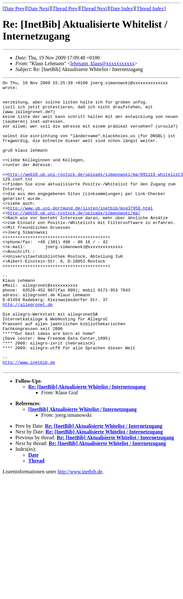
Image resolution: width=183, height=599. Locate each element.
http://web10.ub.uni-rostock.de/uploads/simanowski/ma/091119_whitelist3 (95, 193)
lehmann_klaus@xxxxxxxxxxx (102, 63)
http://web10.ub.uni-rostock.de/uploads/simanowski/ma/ (74, 240)
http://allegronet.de (28, 350)
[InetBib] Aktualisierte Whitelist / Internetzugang (82, 467)
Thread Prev (65, 8)
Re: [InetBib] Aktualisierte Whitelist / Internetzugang (86, 444)
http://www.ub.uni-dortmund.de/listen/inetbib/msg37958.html (80, 234)
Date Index (121, 8)
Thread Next (94, 8)
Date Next (38, 8)
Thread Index (150, 8)
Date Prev (14, 8)
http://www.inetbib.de (29, 419)
